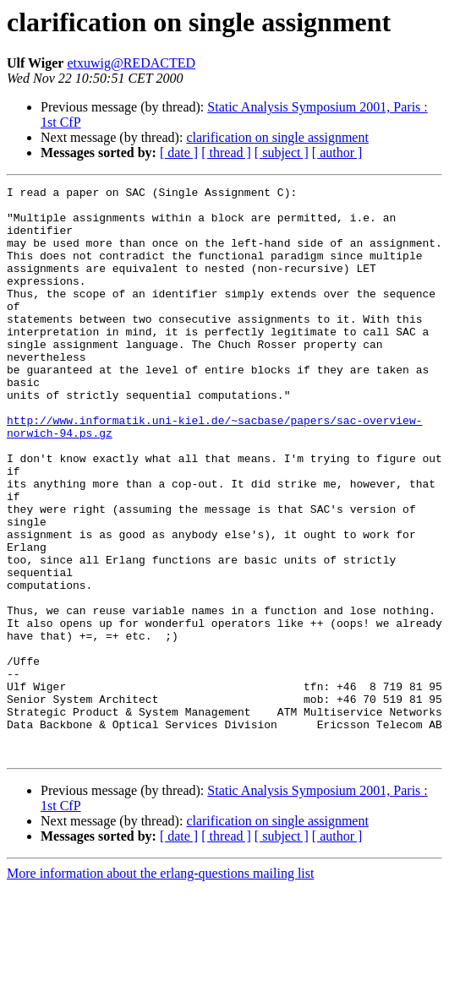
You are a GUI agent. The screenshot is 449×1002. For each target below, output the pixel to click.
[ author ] (337, 152)
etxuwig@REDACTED (131, 63)
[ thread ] (226, 152)
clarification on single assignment (277, 137)
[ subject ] (282, 152)
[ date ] (179, 152)
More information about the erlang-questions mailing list (160, 987)
